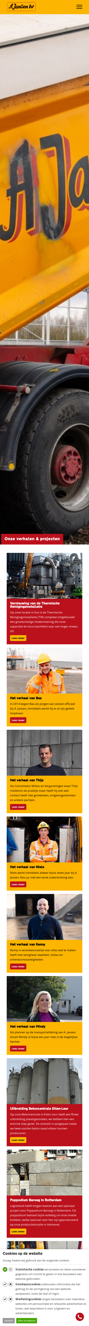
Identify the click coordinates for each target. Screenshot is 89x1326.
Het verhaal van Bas (26, 698)
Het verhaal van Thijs (26, 780)
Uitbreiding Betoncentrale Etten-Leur (39, 1108)
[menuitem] (77, 6)
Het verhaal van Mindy (27, 1026)
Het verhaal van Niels (27, 867)
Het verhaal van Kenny (27, 944)
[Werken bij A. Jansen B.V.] (37, 6)
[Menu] (77, 6)
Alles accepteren (26, 1320)
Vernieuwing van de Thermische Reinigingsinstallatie (35, 605)
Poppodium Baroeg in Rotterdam (36, 1200)
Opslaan (8, 1320)
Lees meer (18, 638)
